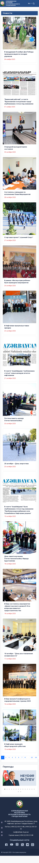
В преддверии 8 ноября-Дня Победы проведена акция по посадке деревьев (19, 54)
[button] (5, 789)
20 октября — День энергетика (16, 464)
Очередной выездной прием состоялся (15, 148)
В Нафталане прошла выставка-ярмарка (16, 327)
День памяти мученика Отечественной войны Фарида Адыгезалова (16, 558)
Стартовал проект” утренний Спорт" (18, 237)
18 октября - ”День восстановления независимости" (18, 655)
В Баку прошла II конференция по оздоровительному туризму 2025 (17, 700)
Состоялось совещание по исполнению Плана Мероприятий (17, 193)
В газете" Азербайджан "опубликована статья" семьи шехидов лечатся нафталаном (19, 373)
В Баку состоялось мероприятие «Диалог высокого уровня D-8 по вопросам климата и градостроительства (17, 607)
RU (29, 3)
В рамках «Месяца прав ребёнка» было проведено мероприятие (17, 281)
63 (32, 757)
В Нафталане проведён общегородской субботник (15, 745)
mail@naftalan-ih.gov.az (21, 832)
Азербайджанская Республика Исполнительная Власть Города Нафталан (13, 3)
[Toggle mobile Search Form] (34, 3)
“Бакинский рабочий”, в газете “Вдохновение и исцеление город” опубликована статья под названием (18, 101)
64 (36, 757)
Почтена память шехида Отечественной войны (14, 419)
